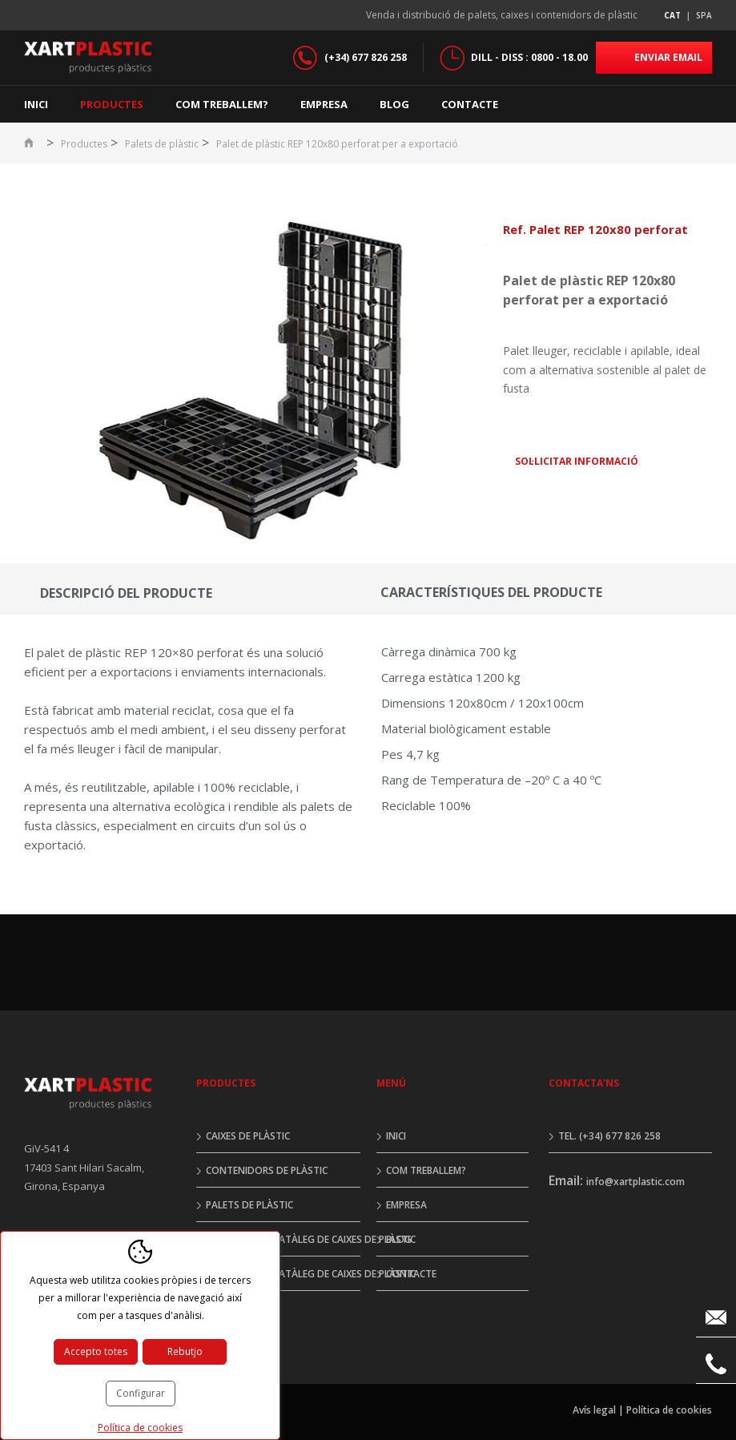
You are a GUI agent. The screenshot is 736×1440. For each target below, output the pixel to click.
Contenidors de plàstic (267, 1170)
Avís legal (594, 1410)
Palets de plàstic (162, 144)
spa (704, 15)
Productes (111, 104)
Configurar (140, 1393)
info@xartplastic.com (635, 1181)
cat (672, 15)
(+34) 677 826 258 (365, 57)
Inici (36, 104)
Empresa (324, 104)
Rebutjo (185, 1351)
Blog (394, 104)
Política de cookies (669, 1410)
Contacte (469, 104)
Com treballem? (221, 104)
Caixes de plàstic (248, 1136)
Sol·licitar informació (576, 461)
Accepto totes (95, 1351)
